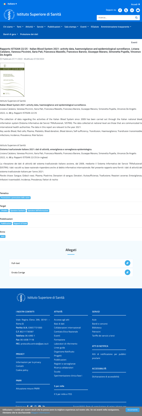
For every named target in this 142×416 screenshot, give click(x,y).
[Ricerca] (115, 17)
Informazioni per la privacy (28, 362)
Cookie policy (22, 370)
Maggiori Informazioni (40, 413)
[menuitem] (9, 26)
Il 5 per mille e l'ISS (63, 394)
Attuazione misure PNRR (28, 388)
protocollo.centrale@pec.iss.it (34, 343)
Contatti (20, 366)
